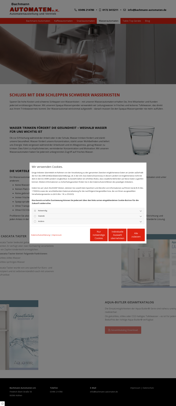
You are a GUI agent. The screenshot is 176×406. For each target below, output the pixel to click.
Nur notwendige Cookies (79, 235)
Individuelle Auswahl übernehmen (106, 235)
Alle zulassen (132, 234)
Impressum (57, 235)
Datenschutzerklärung (40, 235)
